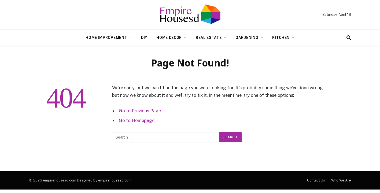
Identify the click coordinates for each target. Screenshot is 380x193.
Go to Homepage (136, 120)
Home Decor (169, 37)
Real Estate (209, 37)
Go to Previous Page (140, 110)
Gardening (246, 37)
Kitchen (281, 37)
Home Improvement (106, 37)
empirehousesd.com (114, 180)
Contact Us (316, 180)
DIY (144, 37)
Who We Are (341, 180)
